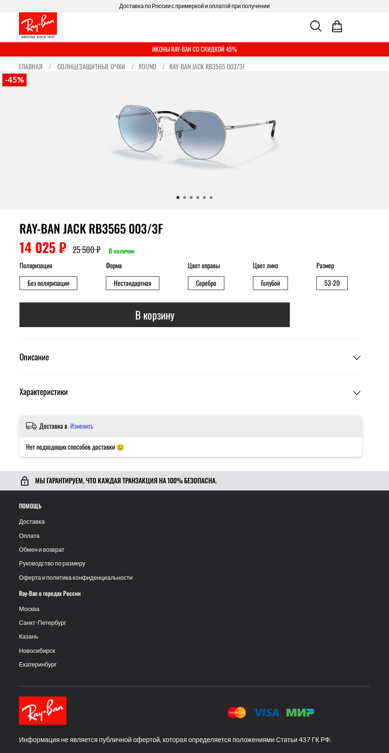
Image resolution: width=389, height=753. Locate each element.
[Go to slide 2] (184, 197)
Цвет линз (265, 266)
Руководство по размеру (52, 563)
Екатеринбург (37, 664)
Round (147, 66)
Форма (114, 266)
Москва (29, 608)
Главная (31, 66)
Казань (28, 636)
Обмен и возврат (42, 549)
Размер (325, 266)
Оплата (29, 535)
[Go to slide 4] (197, 197)
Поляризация (35, 266)
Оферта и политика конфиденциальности (76, 577)
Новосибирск (37, 650)
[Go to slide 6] (211, 197)
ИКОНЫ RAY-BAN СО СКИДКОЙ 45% (194, 49)
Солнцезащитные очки (91, 66)
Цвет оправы (204, 266)
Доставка (32, 521)
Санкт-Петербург (42, 622)
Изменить (81, 426)
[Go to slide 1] (177, 197)
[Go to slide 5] (204, 197)
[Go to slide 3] (191, 197)
